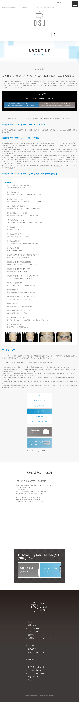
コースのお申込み (39, 411)
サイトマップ (33, 677)
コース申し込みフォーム (39, 443)
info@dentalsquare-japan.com (30, 497)
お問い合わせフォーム (39, 431)
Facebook (54, 34)
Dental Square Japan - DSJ (36, 451)
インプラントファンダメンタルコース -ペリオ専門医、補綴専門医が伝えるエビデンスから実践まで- (57, 105)
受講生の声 (39, 416)
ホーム (39, 395)
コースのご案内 (39, 406)
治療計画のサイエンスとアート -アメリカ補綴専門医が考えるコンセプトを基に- (21, 105)
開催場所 (31, 635)
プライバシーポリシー (36, 673)
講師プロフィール (39, 401)
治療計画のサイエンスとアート (39, 638)
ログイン (58, 2)
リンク (30, 680)
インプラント (33, 645)
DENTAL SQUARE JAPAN (39, 15)
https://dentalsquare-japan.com (30, 499)
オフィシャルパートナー (39, 421)
